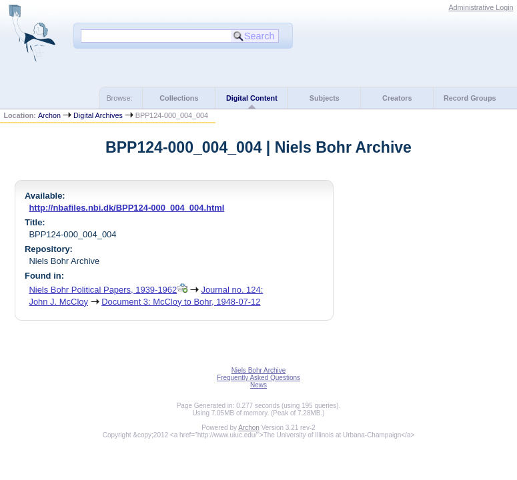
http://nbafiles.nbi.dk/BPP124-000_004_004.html (126, 208)
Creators (397, 98)
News (258, 385)
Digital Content (252, 98)
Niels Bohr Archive (258, 370)
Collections (178, 98)
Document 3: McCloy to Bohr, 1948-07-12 (180, 302)
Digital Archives (98, 115)
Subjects (325, 98)
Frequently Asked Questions (258, 377)
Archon (49, 115)
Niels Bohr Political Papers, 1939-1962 (103, 290)
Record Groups (470, 98)
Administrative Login (480, 7)
